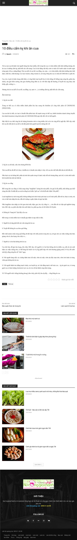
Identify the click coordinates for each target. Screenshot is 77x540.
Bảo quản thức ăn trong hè (11, 306)
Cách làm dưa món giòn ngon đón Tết (38, 428)
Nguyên (9, 54)
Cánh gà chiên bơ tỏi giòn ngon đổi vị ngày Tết (41, 446)
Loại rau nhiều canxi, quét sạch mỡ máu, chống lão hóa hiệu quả (47, 391)
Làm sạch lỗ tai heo (68, 306)
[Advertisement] (38, 22)
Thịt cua (10, 284)
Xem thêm (38, 465)
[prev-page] (3, 372)
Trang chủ (5, 41)
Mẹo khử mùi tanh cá (33, 318)
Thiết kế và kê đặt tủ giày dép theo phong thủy (41, 337)
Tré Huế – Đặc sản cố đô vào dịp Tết (37, 410)
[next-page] (7, 372)
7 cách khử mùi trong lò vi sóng (36, 355)
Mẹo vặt (11, 41)
